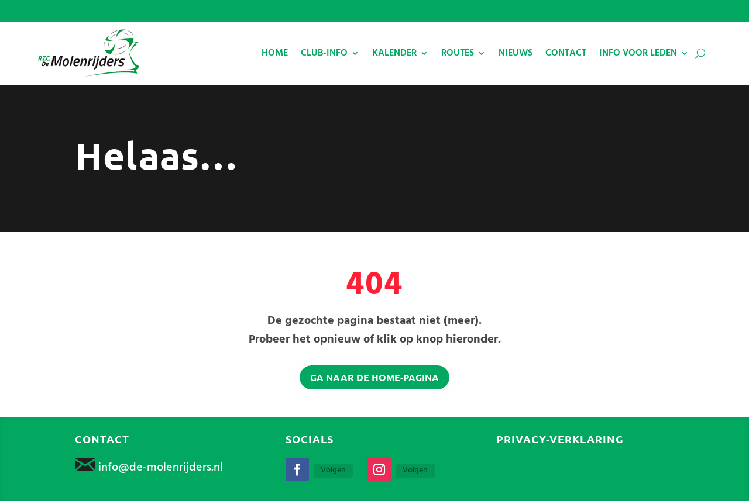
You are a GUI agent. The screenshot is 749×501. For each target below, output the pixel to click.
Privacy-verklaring (560, 438)
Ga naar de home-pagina (374, 377)
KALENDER (394, 53)
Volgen (333, 470)
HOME (275, 53)
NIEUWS (515, 53)
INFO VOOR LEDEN (638, 53)
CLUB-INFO (324, 53)
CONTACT (565, 53)
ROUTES (457, 53)
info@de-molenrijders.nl (160, 467)
